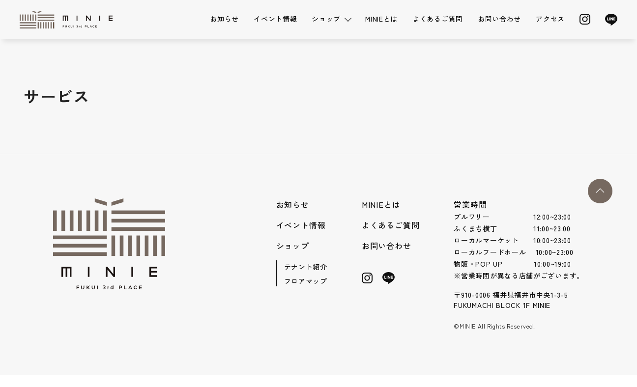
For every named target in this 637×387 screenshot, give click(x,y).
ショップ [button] (326, 19)
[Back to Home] (68, 19)
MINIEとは (381, 19)
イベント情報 (275, 19)
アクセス (550, 19)
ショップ (292, 245)
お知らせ (224, 19)
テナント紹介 (305, 267)
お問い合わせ (499, 19)
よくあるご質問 (437, 19)
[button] (600, 191)
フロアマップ (305, 281)
